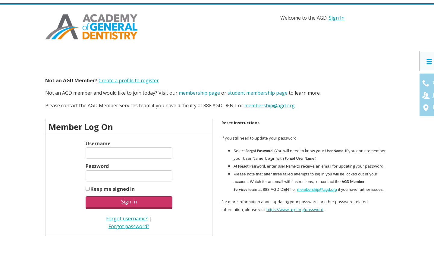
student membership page (258, 93)
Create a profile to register (129, 80)
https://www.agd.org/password (294, 209)
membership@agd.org (269, 105)
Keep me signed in (112, 188)
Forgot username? (127, 218)
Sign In (336, 17)
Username (98, 143)
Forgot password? (128, 226)
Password (97, 166)
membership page (199, 93)
